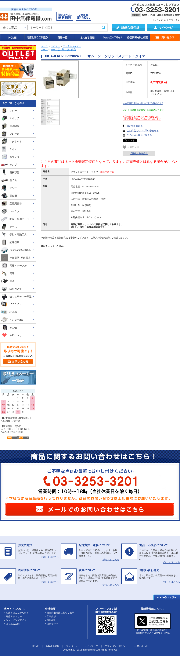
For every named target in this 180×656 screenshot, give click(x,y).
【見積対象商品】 (139, 153)
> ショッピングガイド (15, 620)
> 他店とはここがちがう (16, 612)
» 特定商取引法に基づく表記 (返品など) (143, 103)
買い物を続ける (135, 126)
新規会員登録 (52, 646)
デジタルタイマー (72, 46)
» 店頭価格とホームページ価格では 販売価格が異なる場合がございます (142, 118)
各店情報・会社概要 (137, 37)
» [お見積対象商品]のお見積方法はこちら (143, 110)
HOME (12, 37)
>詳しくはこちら (50, 557)
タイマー (55, 46)
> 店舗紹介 (50, 620)
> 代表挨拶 (50, 616)
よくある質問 (87, 37)
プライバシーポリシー (116, 646)
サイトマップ (91, 646)
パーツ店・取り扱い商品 (63, 49)
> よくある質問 (12, 624)
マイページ (71, 646)
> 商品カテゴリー (13, 616)
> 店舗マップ (51, 624)
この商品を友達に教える (139, 135)
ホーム (44, 46)
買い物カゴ (165, 37)
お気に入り (131, 147)
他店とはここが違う (36, 37)
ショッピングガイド (112, 37)
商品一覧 (62, 37)
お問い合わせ (141, 646)
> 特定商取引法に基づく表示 (59, 612)
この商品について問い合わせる (143, 130)
